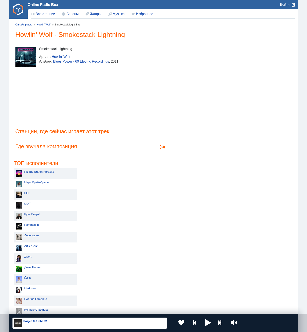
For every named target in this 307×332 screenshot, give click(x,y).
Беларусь (26, 297)
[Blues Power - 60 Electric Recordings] (26, 57)
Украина (82, 276)
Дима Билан (189, 137)
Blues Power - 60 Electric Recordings (81, 61)
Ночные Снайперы (193, 180)
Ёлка (184, 148)
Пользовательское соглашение (65, 309)
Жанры (95, 14)
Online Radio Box (43, 5)
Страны (72, 14)
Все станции (45, 14)
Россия (24, 276)
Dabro (185, 190)
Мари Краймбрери (193, 53)
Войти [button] (285, 4)
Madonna (187, 159)
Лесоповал (188, 106)
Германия (197, 297)
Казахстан (197, 276)
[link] (18, 9)
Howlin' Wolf (61, 57)
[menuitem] (43, 14)
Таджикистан (85, 282)
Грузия (81, 297)
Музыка (119, 14)
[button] (202, 323)
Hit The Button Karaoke (196, 42)
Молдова (140, 276)
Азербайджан (143, 297)
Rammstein (188, 95)
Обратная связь (138, 309)
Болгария (197, 282)
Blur (183, 63)
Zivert (184, 127)
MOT (184, 74)
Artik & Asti (188, 116)
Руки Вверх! (189, 84)
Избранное (144, 14)
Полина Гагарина (192, 169)
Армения (140, 282)
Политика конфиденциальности (106, 309)
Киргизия (26, 282)
